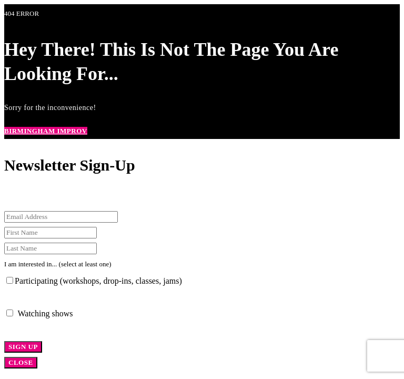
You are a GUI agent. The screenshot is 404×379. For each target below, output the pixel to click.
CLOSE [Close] (20, 362)
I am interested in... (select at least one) (58, 264)
